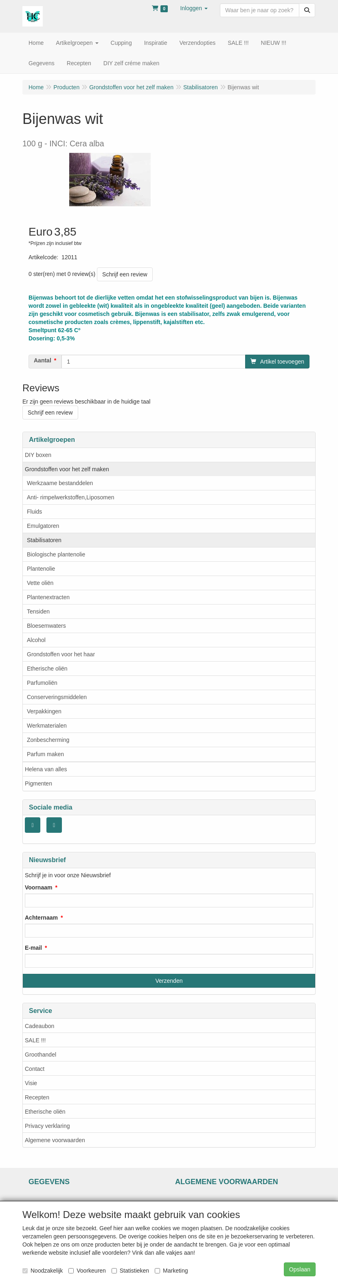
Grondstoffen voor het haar (61, 654)
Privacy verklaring (47, 1126)
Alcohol (36, 640)
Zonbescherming (48, 740)
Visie (31, 1083)
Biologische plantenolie (56, 554)
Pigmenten (38, 783)
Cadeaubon (39, 1026)
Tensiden (38, 611)
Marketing (171, 1270)
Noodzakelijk (42, 1270)
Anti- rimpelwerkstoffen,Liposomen (70, 497)
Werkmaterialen (47, 725)
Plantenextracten (48, 597)
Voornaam (38, 887)
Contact (34, 1069)
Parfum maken (45, 754)
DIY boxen (38, 455)
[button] (194, 8)
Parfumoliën (42, 683)
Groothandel (40, 1054)
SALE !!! (35, 1040)
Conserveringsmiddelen (57, 697)
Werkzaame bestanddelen (60, 483)
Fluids (34, 511)
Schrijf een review (124, 274)
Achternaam (41, 917)
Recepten (37, 1097)
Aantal (42, 360)
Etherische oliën (47, 668)
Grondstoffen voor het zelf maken (67, 469)
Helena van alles (46, 769)
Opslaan (299, 1269)
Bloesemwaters (46, 625)
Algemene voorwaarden (55, 1140)
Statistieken (130, 1270)
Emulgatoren (43, 526)
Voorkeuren (87, 1270)
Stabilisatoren (44, 540)
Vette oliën (40, 583)
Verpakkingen (44, 711)
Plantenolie (41, 568)
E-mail (33, 947)
